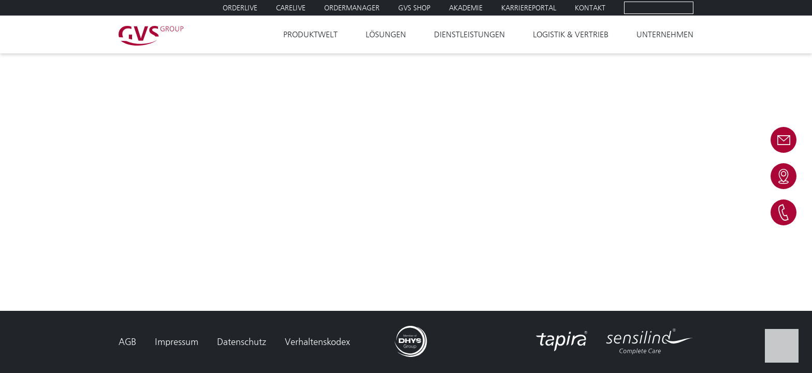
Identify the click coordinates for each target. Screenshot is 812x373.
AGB (127, 342)
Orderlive (240, 8)
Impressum (176, 342)
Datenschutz (241, 342)
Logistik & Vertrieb (570, 34)
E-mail (783, 140)
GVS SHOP (414, 8)
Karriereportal (528, 8)
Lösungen (386, 34)
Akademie (466, 8)
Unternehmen (664, 34)
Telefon (783, 212)
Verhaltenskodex (317, 342)
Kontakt (590, 8)
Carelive (291, 8)
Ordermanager (352, 8)
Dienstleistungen (469, 34)
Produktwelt (310, 34)
